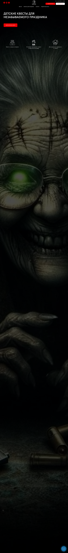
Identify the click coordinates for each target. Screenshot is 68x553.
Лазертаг (37, 6)
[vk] (9, 2)
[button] (60, 4)
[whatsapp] (6, 2)
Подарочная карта (45, 6)
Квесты (20, 6)
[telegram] (4, 2)
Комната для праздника (29, 6)
